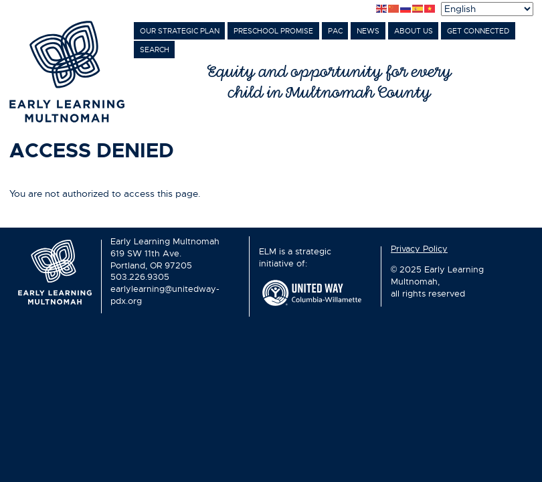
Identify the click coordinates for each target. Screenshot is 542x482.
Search (154, 50)
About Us (413, 31)
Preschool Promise (273, 31)
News (368, 31)
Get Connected (478, 31)
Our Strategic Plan (179, 31)
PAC (335, 31)
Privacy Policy (419, 249)
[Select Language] (487, 9)
